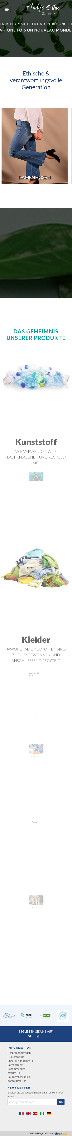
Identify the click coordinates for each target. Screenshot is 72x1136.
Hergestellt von (53, 1133)
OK (61, 1101)
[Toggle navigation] (6, 9)
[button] (3, 28)
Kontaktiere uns (16, 1080)
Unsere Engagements (20, 1060)
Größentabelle (15, 1056)
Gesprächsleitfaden (19, 1052)
